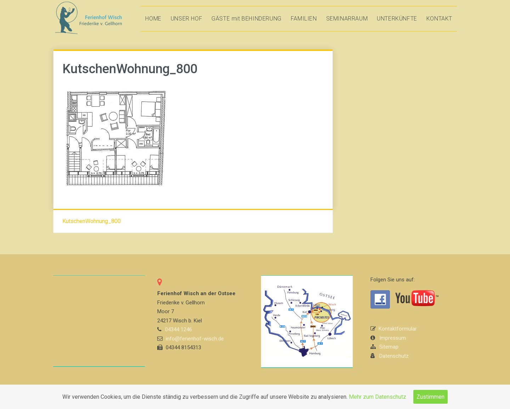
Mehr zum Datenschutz (377, 396)
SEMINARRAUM (347, 18)
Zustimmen (430, 396)
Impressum (392, 338)
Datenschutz (394, 356)
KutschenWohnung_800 (91, 221)
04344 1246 (178, 329)
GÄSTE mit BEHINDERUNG (246, 18)
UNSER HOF (186, 18)
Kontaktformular (398, 329)
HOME (153, 18)
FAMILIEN (304, 18)
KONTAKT (439, 18)
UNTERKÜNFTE (397, 18)
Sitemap (388, 347)
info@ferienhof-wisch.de (195, 338)
